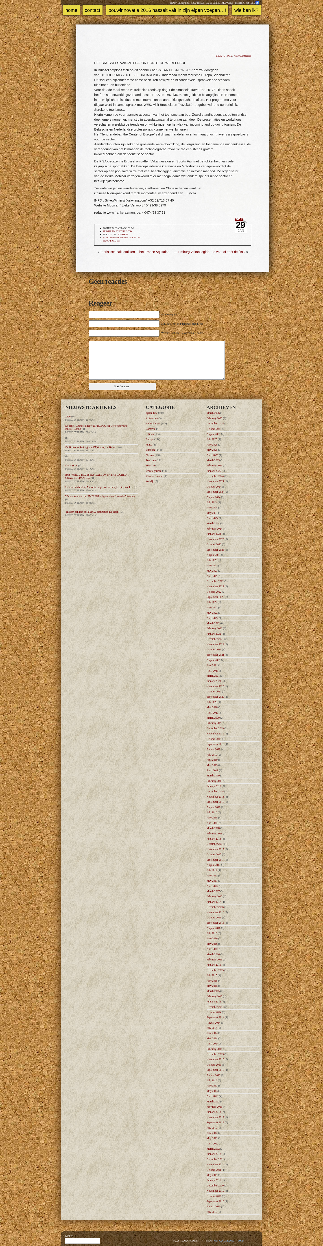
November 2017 (215, 849)
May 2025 (212, 449)
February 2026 (214, 418)
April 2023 (212, 576)
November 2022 (215, 586)
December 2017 (215, 843)
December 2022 (215, 581)
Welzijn (150, 481)
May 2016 (212, 943)
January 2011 (214, 1180)
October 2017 (214, 854)
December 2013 (215, 1054)
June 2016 (212, 938)
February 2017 (214, 896)
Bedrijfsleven (153, 423)
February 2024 (214, 528)
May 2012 (212, 1138)
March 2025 (213, 460)
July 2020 (212, 702)
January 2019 (214, 786)
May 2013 (212, 1091)
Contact (92, 10)
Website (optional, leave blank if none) (182, 333)
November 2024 (215, 481)
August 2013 (213, 1075)
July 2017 (212, 870)
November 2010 (215, 1190)
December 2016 (215, 907)
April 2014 (212, 1043)
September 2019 (215, 744)
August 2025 (213, 434)
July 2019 (212, 754)
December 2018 (215, 791)
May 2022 (212, 612)
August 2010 (213, 1206)
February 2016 (214, 959)
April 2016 (212, 949)
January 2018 (214, 838)
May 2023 (212, 570)
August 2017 (213, 865)
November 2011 (215, 1164)
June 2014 (212, 1033)
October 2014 (214, 1012)
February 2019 (214, 781)
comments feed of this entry (122, 238)
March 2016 (213, 954)
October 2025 (214, 428)
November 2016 (215, 912)
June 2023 (212, 565)
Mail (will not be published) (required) (182, 323)
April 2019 (212, 770)
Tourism (150, 465)
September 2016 (215, 922)
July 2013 (212, 1080)
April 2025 (212, 455)
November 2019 (215, 733)
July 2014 (212, 1027)
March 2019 (213, 775)
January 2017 (214, 901)
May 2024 (212, 512)
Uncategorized (154, 470)
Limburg (150, 449)
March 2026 (213, 413)
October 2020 (214, 691)
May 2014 (212, 1038)
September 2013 (215, 1069)
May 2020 (212, 707)
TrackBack (111, 241)
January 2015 (214, 1001)
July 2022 (212, 602)
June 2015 (212, 980)
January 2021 (214, 681)
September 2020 (215, 696)
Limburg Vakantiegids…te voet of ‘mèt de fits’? (211, 252)
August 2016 (213, 928)
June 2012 (212, 1133)
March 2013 (213, 1101)
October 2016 (214, 917)
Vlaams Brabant (154, 476)
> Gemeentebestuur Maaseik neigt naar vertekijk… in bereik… (99, 487)
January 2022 (214, 633)
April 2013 (212, 1096)
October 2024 (214, 486)
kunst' (149, 444)
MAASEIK (71, 465)
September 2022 (215, 597)
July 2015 (212, 975)
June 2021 (212, 665)
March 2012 (213, 1148)
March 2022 (213, 623)
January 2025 (214, 470)
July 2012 (212, 1127)
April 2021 (212, 670)
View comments (242, 56)
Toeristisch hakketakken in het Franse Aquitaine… (136, 252)
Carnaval (150, 428)
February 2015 (214, 996)
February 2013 (214, 1106)
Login (241, 1241)
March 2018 (213, 828)
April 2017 (212, 886)
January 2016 (214, 964)
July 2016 (212, 933)
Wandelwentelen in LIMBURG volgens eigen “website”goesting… (101, 496)
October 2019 (214, 739)
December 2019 (215, 728)
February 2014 (214, 1049)
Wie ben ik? (246, 10)
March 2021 (213, 675)
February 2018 (214, 833)
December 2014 (215, 1007)
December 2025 (215, 423)
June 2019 (212, 759)
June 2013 (212, 1085)
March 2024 (213, 523)
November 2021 (215, 644)
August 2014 (213, 1022)
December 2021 (215, 639)
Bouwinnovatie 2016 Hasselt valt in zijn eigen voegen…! (167, 10)
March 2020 (213, 717)
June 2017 (212, 875)
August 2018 (213, 807)
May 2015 (212, 985)
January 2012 (214, 1153)
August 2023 (213, 554)
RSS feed (250, 3)
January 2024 (214, 533)
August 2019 (213, 749)
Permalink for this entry (117, 231)
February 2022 (214, 628)
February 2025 (214, 465)
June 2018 (212, 817)
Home (71, 10)
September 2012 (215, 1122)
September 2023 (215, 549)
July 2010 (212, 1211)
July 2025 (212, 439)
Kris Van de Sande (224, 1241)
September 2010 (215, 1201)
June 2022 (212, 607)
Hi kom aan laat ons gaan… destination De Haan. (92, 511)
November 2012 (215, 1117)
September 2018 (215, 801)
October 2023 (214, 544)
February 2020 (214, 723)
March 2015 (213, 991)
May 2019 (212, 765)
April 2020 (212, 712)
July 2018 (212, 812)
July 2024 (212, 502)
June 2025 (212, 444)
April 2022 (212, 618)
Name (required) (170, 314)
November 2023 (215, 539)
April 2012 (212, 1143)
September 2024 (215, 491)
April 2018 (212, 823)
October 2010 (214, 1196)
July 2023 (212, 560)
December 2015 (215, 970)
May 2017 (212, 880)
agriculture (151, 413)
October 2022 (214, 591)
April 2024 (212, 518)
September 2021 (215, 654)
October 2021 (214, 649)
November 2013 (215, 1059)
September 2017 (215, 859)
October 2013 (214, 1064)
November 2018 (215, 796)
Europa (150, 439)
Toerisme (123, 234)
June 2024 (212, 507)
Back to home (224, 56)
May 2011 (212, 1175)
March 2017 (213, 891)
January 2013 (214, 1111)
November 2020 (215, 686)
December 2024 (215, 476)
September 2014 (215, 1017)
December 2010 (215, 1185)
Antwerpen (152, 418)
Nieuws (150, 455)
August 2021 (213, 660)
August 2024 (213, 497)
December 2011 (215, 1159)
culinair (150, 434)
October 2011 (214, 1169)
